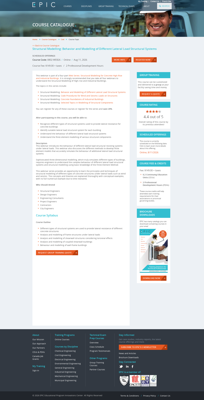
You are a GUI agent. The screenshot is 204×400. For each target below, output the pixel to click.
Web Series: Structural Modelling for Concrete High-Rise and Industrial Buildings (79, 76)
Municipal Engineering (65, 380)
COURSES (68, 6)
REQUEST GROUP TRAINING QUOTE (55, 252)
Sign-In (35, 370)
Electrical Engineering (65, 359)
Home (34, 39)
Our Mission (38, 339)
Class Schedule (97, 346)
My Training (142, 1)
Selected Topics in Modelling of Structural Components (87, 102)
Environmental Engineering (68, 363)
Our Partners (38, 347)
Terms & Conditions (129, 395)
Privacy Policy (149, 395)
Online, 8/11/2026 (149, 152)
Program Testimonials (100, 351)
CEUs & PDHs (38, 352)
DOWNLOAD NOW (151, 278)
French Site (166, 1)
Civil (62, 39)
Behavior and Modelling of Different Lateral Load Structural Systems (93, 92)
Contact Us (154, 1)
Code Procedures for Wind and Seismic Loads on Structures (89, 95)
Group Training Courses (97, 364)
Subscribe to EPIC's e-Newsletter (138, 347)
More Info (119, 59)
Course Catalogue (49, 39)
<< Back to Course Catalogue (45, 45)
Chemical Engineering (65, 351)
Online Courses (62, 339)
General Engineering (64, 367)
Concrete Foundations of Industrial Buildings (82, 99)
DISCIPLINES (86, 6)
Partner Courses (97, 369)
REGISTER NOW (143, 59)
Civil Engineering (63, 355)
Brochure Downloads (129, 357)
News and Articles (127, 353)
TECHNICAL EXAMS (126, 6)
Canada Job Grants (37, 357)
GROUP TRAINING (106, 6)
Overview (94, 342)
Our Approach (39, 343)
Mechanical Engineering (66, 376)
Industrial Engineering (65, 372)
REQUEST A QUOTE (151, 94)
